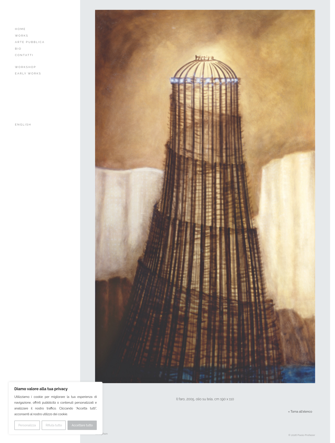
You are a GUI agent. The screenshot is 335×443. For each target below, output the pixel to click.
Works (21, 35)
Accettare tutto (82, 425)
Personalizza (27, 425)
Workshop (25, 67)
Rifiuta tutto (54, 425)
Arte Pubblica (30, 42)
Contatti (24, 55)
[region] (56, 408)
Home (20, 29)
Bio (18, 48)
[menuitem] (36, 125)
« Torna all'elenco (300, 411)
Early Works (28, 73)
